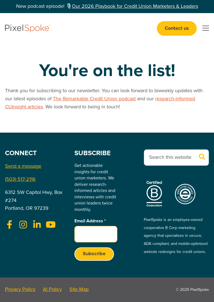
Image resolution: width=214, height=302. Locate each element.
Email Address (90, 221)
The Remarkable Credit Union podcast (94, 99)
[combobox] (176, 157)
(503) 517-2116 (20, 179)
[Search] (202, 157)
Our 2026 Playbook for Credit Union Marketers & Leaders (135, 6)
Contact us (177, 28)
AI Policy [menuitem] (52, 289)
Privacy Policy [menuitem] (20, 289)
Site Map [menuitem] (79, 289)
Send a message (23, 166)
